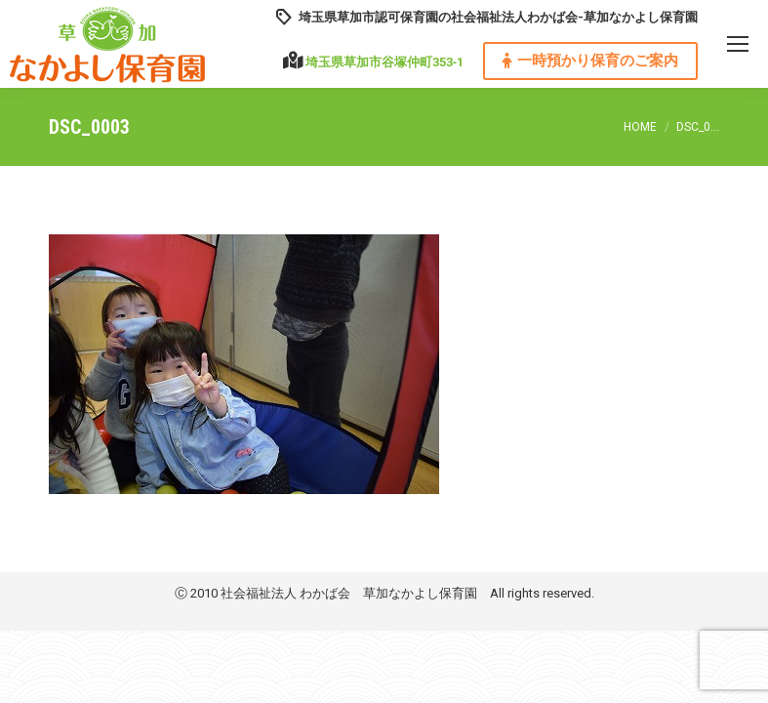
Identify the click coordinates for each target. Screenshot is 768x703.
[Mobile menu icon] (737, 44)
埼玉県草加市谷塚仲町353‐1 (384, 62)
